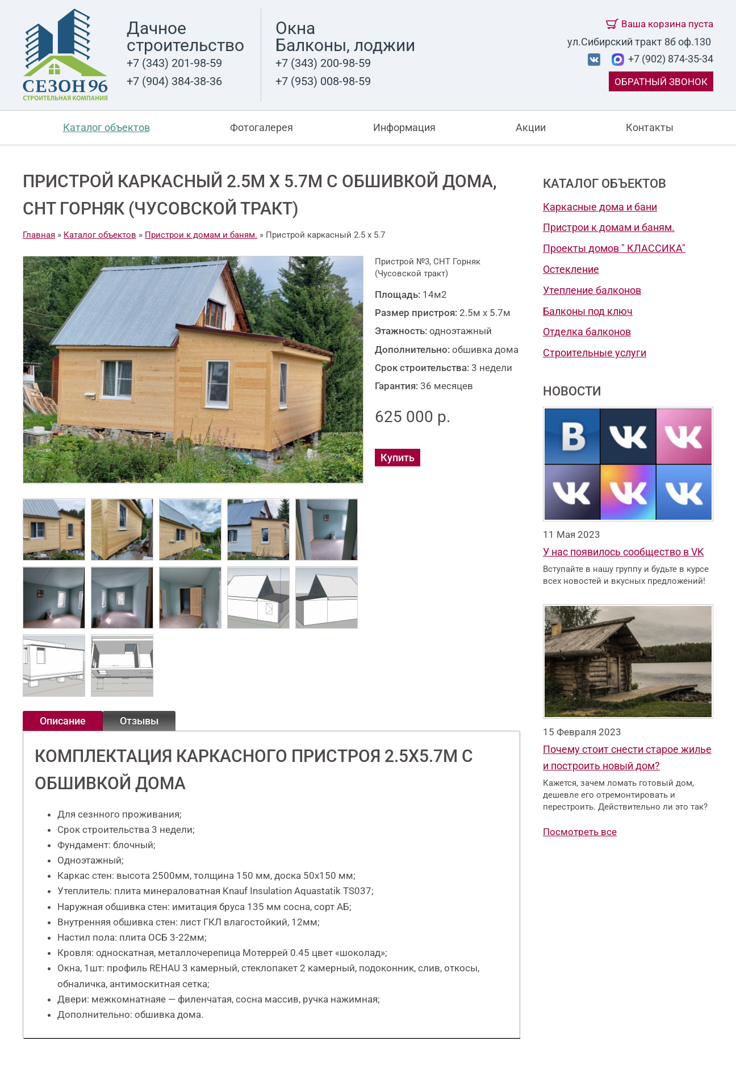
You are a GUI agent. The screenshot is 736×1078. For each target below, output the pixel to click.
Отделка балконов (587, 332)
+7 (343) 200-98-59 (323, 63)
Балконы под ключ (588, 311)
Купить (397, 458)
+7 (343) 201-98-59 (174, 63)
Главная (39, 235)
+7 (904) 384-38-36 (174, 81)
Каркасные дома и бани (600, 207)
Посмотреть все (580, 831)
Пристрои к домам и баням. (609, 227)
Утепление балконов (592, 290)
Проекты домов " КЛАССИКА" (614, 248)
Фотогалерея (261, 127)
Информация (404, 127)
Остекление (571, 269)
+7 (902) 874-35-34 (669, 59)
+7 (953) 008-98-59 (323, 81)
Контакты (650, 127)
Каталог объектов (106, 127)
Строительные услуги (594, 353)
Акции (531, 127)
